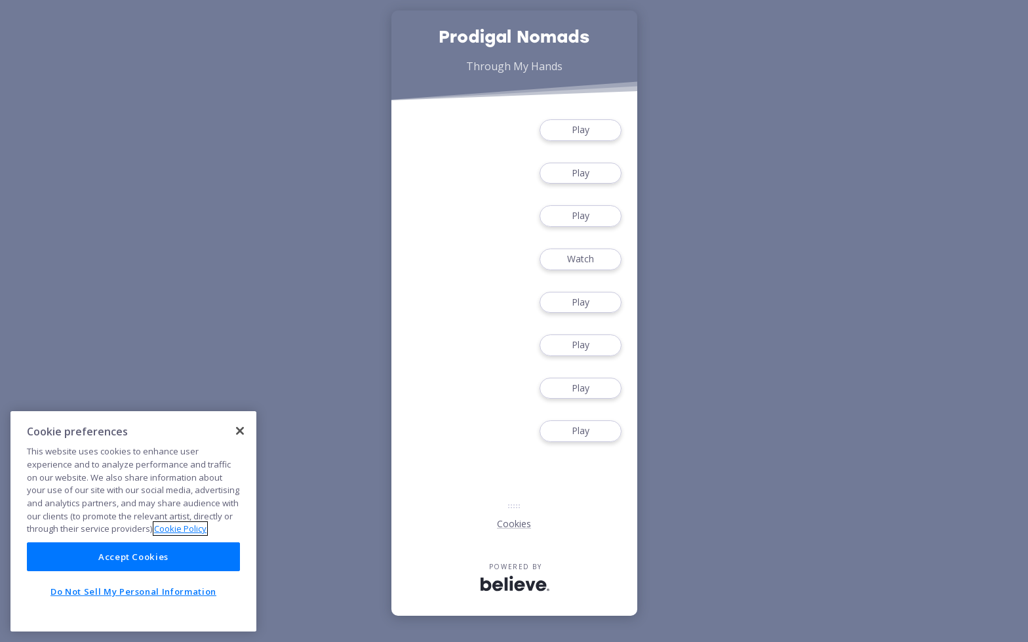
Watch (580, 259)
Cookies (514, 523)
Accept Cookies (133, 557)
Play (580, 130)
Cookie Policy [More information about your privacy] (180, 528)
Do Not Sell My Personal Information (133, 591)
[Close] (240, 430)
